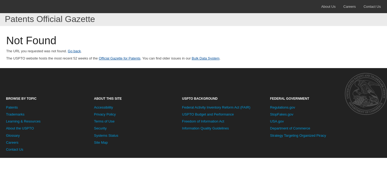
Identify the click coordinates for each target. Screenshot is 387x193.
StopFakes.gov (281, 114)
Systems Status (106, 135)
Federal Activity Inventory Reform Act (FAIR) (216, 107)
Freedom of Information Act (203, 121)
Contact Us (372, 7)
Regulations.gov (282, 107)
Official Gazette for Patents (119, 58)
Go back (74, 51)
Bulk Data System (205, 58)
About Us (328, 7)
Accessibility (103, 107)
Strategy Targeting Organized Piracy (298, 135)
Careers (349, 7)
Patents (12, 107)
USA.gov (277, 121)
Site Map (101, 142)
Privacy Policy (105, 114)
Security (100, 128)
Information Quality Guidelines (205, 128)
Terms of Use (104, 121)
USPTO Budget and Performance (208, 114)
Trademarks (15, 114)
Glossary (13, 135)
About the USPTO (20, 128)
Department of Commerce (290, 128)
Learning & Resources (23, 121)
